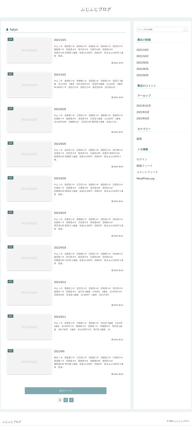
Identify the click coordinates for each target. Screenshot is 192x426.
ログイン (141, 159)
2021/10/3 (142, 49)
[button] (185, 30)
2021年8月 (142, 118)
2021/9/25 (142, 68)
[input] (162, 29)
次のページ (65, 391)
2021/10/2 (142, 56)
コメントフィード (147, 172)
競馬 (139, 138)
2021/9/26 (142, 62)
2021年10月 (143, 105)
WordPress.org (145, 178)
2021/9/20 (142, 75)
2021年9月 (142, 112)
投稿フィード (144, 165)
